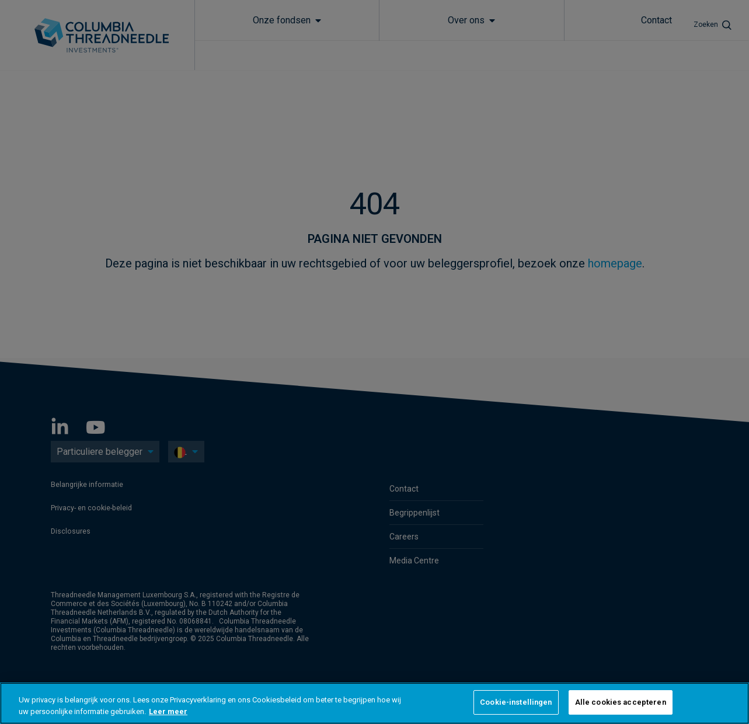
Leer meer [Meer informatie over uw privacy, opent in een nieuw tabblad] (168, 711)
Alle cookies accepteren (620, 702)
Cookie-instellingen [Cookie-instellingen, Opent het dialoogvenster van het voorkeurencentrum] (516, 702)
